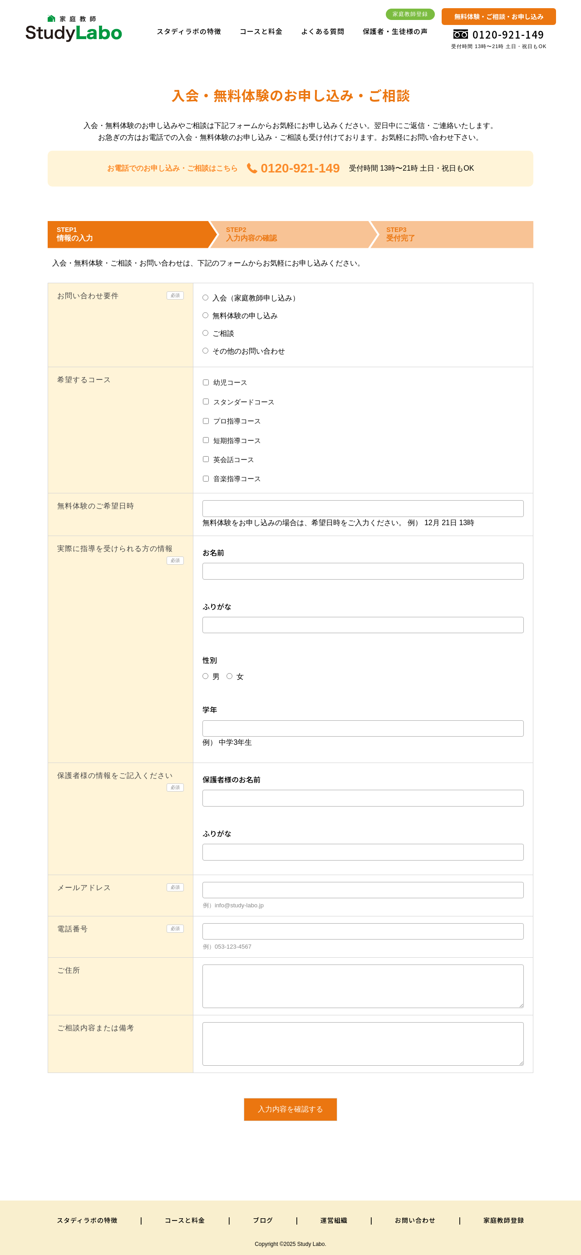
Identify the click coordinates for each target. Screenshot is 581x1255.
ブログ (263, 1220)
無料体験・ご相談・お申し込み (498, 16)
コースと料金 (261, 31)
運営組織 (334, 1220)
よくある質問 (323, 31)
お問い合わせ (415, 1220)
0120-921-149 (293, 168)
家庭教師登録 (410, 14)
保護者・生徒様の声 (395, 31)
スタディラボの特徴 (189, 31)
